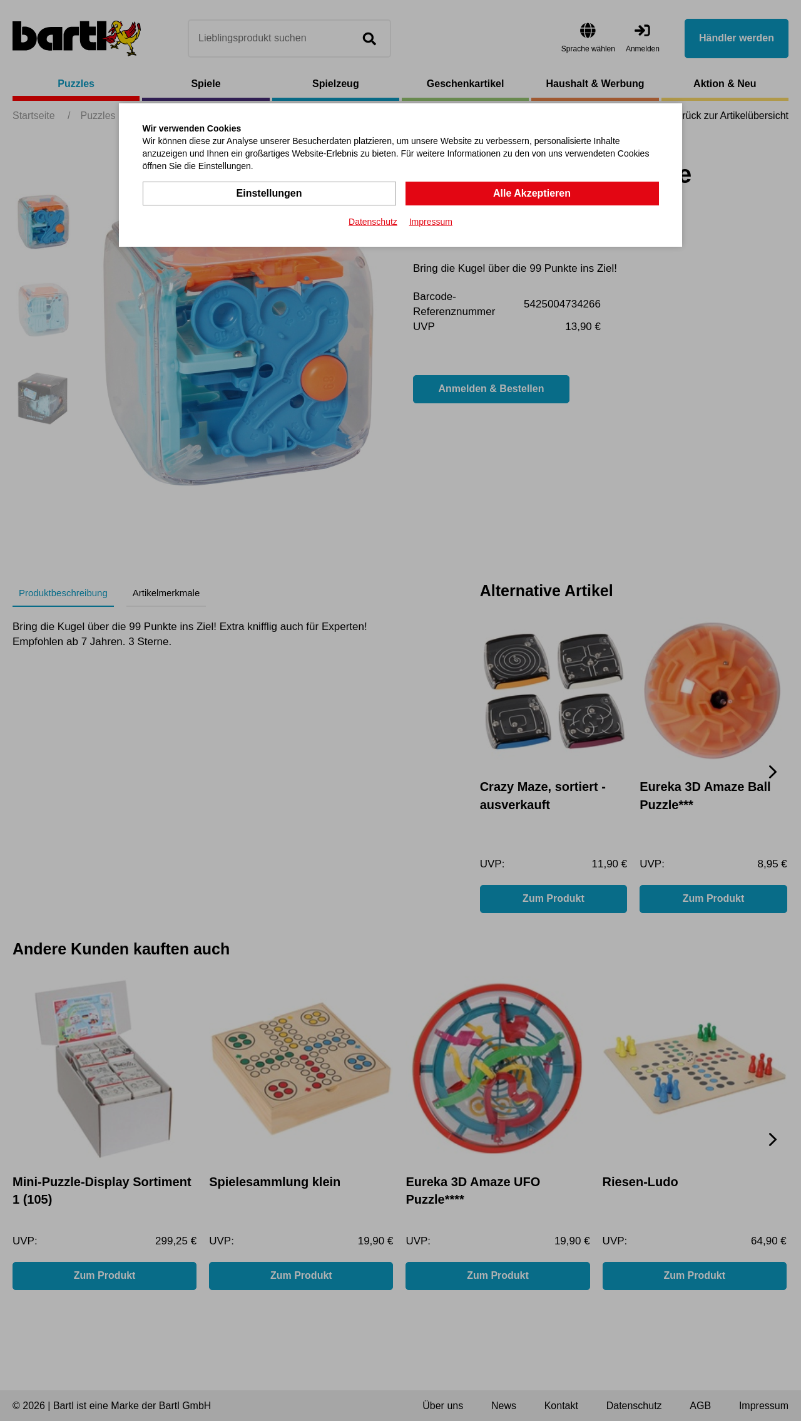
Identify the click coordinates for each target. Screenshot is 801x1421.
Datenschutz (373, 222)
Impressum (430, 222)
